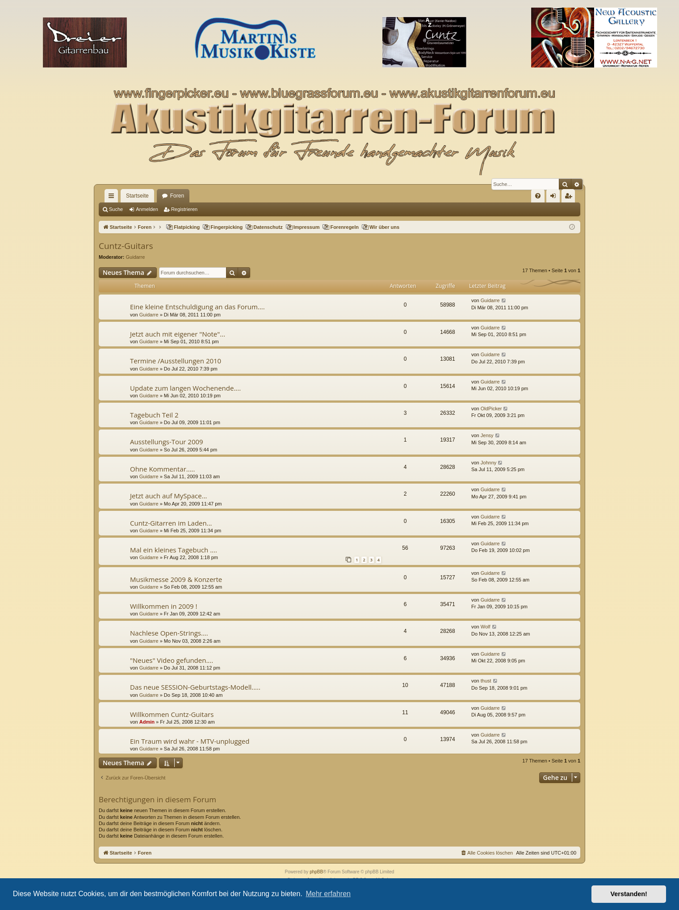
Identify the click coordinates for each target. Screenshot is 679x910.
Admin (147, 722)
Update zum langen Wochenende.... (185, 387)
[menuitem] (538, 195)
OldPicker (491, 408)
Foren (177, 196)
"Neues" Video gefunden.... (171, 660)
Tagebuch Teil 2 (154, 414)
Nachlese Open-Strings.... (169, 632)
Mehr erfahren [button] (328, 893)
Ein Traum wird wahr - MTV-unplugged (189, 741)
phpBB (316, 871)
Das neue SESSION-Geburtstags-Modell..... (195, 686)
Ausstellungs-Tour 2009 (166, 441)
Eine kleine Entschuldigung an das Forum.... (197, 306)
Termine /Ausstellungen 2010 (175, 360)
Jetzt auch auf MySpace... (168, 495)
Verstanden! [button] (629, 893)
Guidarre (135, 257)
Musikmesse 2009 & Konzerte (176, 579)
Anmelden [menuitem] (555, 197)
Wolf (485, 626)
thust (486, 680)
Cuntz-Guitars (126, 246)
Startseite (137, 196)
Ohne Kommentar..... (162, 468)
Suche (116, 209)
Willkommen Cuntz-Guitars (172, 714)
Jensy (487, 435)
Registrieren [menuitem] (570, 197)
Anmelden (147, 209)
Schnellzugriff (113, 197)
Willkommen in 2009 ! (163, 606)
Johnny (488, 462)
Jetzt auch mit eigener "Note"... (177, 333)
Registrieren (184, 209)
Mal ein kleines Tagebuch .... (173, 549)
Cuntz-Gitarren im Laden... (171, 522)
